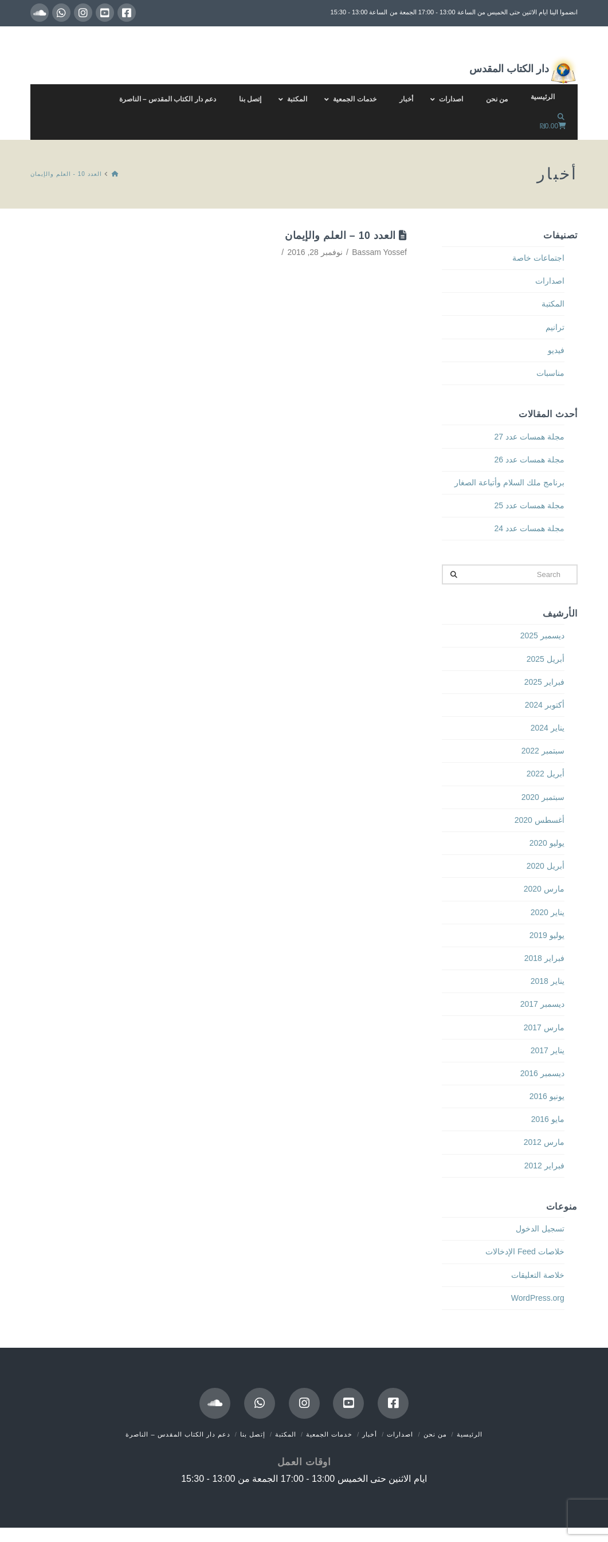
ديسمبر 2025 (542, 635)
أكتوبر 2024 (544, 704)
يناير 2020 (547, 912)
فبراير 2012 (544, 1165)
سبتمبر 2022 (542, 750)
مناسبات (550, 373)
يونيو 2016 (546, 1096)
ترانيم (555, 327)
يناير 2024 (547, 727)
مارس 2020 (544, 888)
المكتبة (553, 303)
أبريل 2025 (545, 659)
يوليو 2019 (546, 935)
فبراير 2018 (544, 958)
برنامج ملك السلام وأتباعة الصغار (509, 482)
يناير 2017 (547, 1050)
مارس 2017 (544, 1027)
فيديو (556, 350)
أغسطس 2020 (539, 820)
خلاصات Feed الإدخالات (524, 1251)
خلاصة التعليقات (537, 1275)
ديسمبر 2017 (542, 1004)
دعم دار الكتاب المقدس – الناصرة (177, 1434)
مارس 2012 (544, 1142)
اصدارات (549, 280)
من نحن (435, 1434)
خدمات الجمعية (329, 1434)
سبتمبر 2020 (542, 797)
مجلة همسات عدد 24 (529, 528)
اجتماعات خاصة (538, 257)
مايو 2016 (547, 1119)
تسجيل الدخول (540, 1228)
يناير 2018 (547, 981)
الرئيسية (470, 1434)
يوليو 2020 (546, 842)
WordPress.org (537, 1297)
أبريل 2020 (545, 865)
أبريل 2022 (545, 773)
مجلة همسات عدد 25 (529, 505)
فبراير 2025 (544, 681)
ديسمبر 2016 (542, 1073)
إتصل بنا (252, 1434)
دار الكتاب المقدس (523, 69)
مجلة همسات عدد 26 (529, 459)
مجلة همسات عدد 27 (529, 436)
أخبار (369, 1434)
